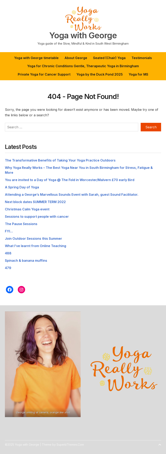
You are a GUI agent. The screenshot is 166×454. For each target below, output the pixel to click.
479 (8, 268)
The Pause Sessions (21, 224)
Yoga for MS (138, 74)
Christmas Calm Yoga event (27, 209)
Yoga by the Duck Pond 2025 (99, 74)
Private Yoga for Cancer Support (44, 74)
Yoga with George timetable (36, 58)
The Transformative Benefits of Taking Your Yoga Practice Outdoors (60, 160)
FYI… (9, 231)
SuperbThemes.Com (70, 444)
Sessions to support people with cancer (37, 216)
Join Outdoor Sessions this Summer (33, 238)
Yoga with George (83, 35)
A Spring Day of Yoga (22, 187)
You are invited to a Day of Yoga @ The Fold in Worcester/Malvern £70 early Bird (69, 180)
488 (8, 253)
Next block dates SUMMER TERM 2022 (35, 202)
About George (76, 58)
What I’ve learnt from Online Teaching (35, 246)
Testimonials (141, 58)
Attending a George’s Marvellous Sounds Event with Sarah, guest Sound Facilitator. (71, 194)
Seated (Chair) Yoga (109, 58)
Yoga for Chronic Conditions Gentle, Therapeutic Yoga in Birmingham (83, 66)
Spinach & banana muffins (26, 260)
